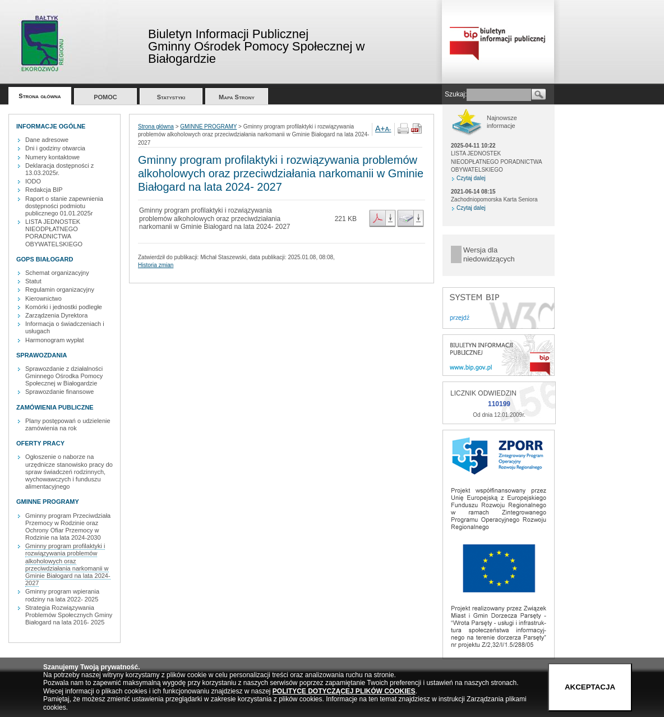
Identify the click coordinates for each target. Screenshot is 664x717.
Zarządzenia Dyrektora (56, 315)
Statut (33, 281)
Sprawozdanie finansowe (59, 391)
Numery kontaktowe (52, 157)
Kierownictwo (43, 298)
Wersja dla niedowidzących (489, 254)
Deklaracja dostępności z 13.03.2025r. (59, 169)
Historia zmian (155, 265)
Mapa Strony (237, 97)
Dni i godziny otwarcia (55, 148)
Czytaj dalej (471, 178)
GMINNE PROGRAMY (208, 126)
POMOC (105, 97)
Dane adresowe (46, 139)
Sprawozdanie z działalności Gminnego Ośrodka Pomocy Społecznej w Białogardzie (64, 376)
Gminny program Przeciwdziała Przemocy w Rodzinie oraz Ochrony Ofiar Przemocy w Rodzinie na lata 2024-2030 (67, 526)
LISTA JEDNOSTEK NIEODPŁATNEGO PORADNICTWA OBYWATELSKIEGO (53, 232)
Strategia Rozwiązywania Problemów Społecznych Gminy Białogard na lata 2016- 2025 (68, 615)
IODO (33, 181)
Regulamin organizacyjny (59, 289)
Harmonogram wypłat (54, 340)
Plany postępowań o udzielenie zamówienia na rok (67, 424)
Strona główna (40, 96)
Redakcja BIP (44, 189)
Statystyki (171, 97)
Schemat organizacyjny (57, 272)
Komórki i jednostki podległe (63, 307)
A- (388, 129)
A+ (380, 128)
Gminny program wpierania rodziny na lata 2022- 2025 (62, 595)
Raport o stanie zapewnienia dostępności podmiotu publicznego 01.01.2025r (64, 206)
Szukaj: (456, 94)
